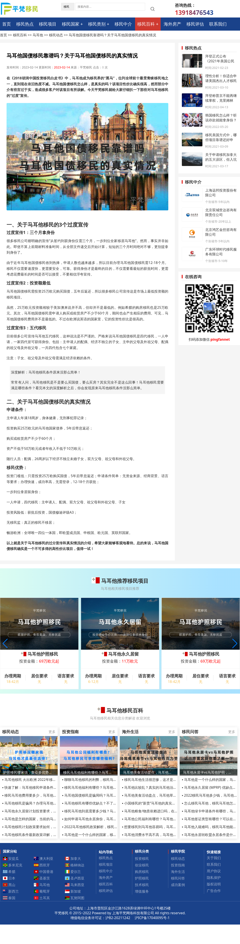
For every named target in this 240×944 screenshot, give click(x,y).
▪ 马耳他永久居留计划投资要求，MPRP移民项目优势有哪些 (48, 811)
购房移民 (142, 871)
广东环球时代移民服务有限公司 (221, 252)
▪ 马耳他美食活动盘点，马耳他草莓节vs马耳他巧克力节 (165, 795)
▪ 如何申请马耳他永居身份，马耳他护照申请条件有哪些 (105, 819)
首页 (6, 24)
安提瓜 (11, 858)
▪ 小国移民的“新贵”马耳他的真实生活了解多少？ (159, 803)
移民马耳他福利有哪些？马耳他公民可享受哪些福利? (88, 772)
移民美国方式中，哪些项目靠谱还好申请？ (221, 140)
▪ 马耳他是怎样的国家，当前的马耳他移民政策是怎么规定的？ (50, 819)
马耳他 (38, 35)
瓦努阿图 (75, 897)
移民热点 (25, 24)
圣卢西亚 (75, 878)
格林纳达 (75, 865)
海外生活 (178, 871)
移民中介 (123, 24)
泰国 (9, 897)
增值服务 (142, 891)
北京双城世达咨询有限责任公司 (221, 212)
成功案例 (178, 884)
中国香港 (44, 871)
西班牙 (42, 865)
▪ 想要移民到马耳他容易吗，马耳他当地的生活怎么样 (163, 826)
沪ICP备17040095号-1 (152, 917)
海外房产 (172, 24)
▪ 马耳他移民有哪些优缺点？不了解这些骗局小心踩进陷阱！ (108, 803)
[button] (235, 643)
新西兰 (11, 891)
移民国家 (70, 24)
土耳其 (42, 897)
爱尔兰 (73, 871)
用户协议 (214, 871)
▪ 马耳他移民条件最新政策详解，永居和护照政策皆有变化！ (48, 834)
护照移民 (142, 878)
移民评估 (195, 24)
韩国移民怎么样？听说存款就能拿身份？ (221, 117)
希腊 (9, 871)
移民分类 (142, 851)
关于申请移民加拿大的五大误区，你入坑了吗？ (221, 159)
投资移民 (142, 858)
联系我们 (218, 24)
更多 (52, 731)
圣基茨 (42, 878)
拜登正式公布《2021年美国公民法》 (219, 61)
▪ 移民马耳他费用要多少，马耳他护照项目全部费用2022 (45, 795)
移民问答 (178, 878)
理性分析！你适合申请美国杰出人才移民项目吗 (221, 80)
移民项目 (47, 24)
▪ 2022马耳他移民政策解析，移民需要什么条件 (98, 826)
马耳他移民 (41, 224)
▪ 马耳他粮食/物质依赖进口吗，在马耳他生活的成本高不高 (167, 811)
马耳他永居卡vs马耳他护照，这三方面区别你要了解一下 (208, 772)
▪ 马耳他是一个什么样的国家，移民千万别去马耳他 (101, 834)
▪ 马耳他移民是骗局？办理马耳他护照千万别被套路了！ (45, 803)
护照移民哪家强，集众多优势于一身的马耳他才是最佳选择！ (28, 772)
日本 (9, 878)
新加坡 (73, 891)
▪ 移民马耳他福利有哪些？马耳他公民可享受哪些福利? (104, 787)
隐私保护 (214, 877)
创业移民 (142, 865)
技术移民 (142, 884)
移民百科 (146, 24)
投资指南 (178, 865)
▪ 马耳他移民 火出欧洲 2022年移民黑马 (32, 779)
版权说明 (214, 884)
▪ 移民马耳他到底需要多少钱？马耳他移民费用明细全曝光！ (108, 811)
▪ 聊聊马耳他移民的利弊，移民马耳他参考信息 (98, 779)
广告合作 (214, 890)
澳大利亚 (44, 858)
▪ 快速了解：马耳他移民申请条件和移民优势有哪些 (41, 787)
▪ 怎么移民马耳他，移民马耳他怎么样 (211, 803)
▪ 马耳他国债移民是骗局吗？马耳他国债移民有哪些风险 (105, 795)
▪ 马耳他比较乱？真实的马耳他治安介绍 (153, 787)
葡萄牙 (42, 891)
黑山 (9, 884)
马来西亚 (75, 884)
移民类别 (97, 24)
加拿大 (73, 858)
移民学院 (178, 851)
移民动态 (56, 35)
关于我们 (214, 857)
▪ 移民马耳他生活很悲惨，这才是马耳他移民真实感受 (163, 779)
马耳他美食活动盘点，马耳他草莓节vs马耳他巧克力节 (148, 772)
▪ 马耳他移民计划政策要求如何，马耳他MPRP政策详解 (44, 826)
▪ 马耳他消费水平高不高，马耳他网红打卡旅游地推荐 (163, 834)
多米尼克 (13, 865)
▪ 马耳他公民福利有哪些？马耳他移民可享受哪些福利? (164, 819)
